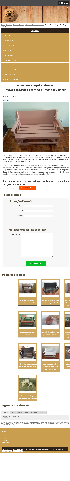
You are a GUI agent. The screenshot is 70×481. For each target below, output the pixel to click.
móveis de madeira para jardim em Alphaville (50, 333)
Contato (4, 440)
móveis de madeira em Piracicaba (27, 333)
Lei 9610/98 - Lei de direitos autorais (11, 424)
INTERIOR (43, 412)
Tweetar (6, 100)
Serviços (4, 438)
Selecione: (6, 412)
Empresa (4, 434)
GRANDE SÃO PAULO (31, 412)
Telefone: (34, 216)
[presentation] (22, 224)
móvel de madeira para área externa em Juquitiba (28, 397)
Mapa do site (6, 442)
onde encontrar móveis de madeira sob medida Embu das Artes (50, 366)
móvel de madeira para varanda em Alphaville (27, 301)
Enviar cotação (35, 263)
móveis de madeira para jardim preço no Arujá (50, 301)
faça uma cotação (27, 188)
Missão (4, 436)
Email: (36, 211)
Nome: (36, 206)
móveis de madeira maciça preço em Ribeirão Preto (28, 365)
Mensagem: (32, 245)
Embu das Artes (17, 412)
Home (4, 432)
